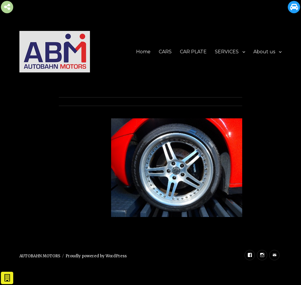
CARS (165, 51)
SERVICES (227, 51)
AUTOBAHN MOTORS (39, 256)
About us (264, 51)
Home (143, 51)
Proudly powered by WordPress (96, 256)
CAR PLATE (193, 51)
